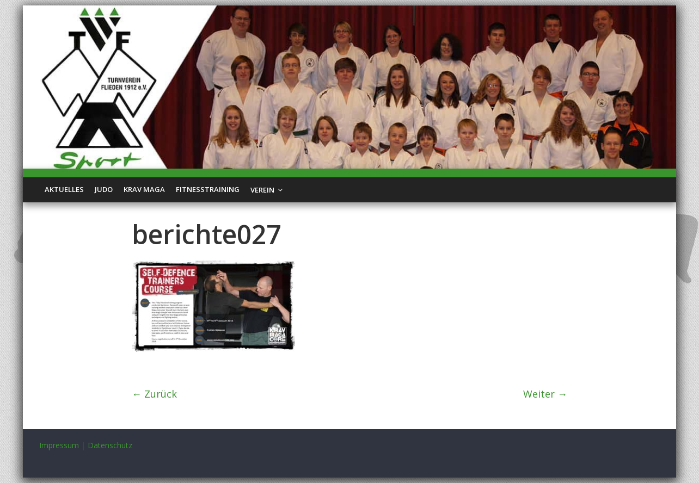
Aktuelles (64, 189)
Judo (104, 189)
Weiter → (545, 393)
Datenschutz (110, 445)
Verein (262, 190)
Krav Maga (144, 189)
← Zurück (154, 393)
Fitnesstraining (208, 189)
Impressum (59, 445)
